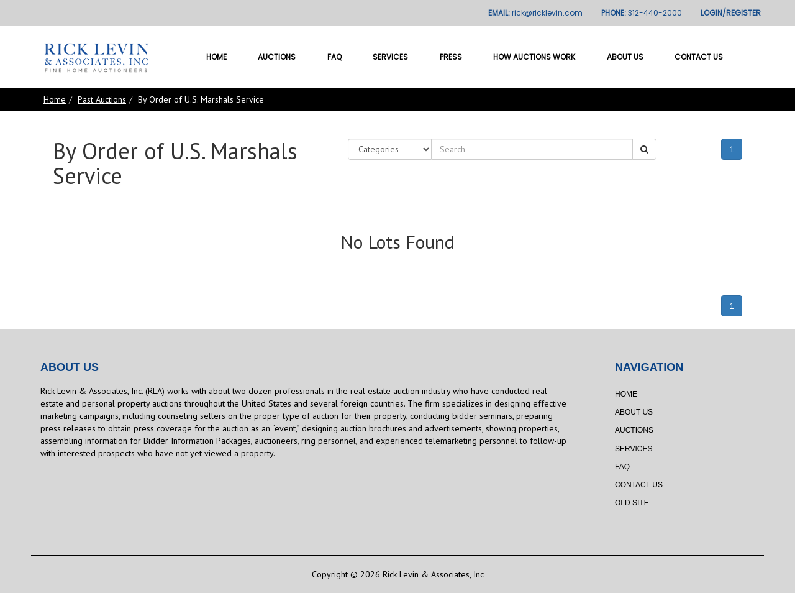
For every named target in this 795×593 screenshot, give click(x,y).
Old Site (632, 503)
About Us (625, 57)
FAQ (334, 57)
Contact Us (699, 57)
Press (451, 57)
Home (216, 57)
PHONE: (641, 12)
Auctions (277, 57)
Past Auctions (102, 99)
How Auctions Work (534, 57)
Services (390, 57)
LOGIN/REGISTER (731, 12)
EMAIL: (535, 12)
